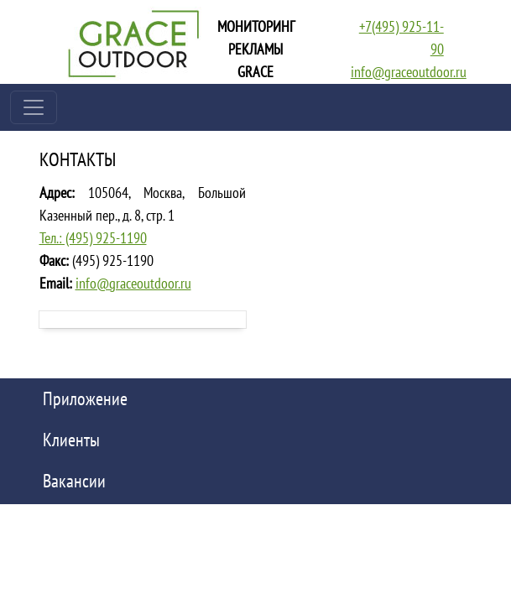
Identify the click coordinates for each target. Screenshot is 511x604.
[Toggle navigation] (33, 107)
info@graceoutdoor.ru (409, 71)
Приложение (85, 398)
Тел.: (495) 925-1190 (93, 237)
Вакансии (74, 480)
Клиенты (71, 439)
